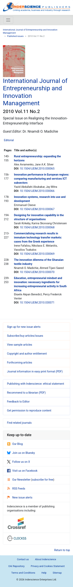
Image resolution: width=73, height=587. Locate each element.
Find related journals (19, 422)
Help (44, 572)
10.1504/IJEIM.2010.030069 (37, 253)
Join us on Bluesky (21, 452)
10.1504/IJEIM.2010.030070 (37, 272)
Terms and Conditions (23, 572)
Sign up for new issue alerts (23, 326)
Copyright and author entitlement (27, 353)
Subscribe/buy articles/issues (25, 335)
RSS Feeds (16, 488)
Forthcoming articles (19, 362)
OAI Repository (16, 566)
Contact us (23, 559)
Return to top (62, 550)
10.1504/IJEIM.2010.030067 (37, 209)
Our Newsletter (19, 479)
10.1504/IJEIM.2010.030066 (37, 190)
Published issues (15, 36)
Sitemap (57, 572)
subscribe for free (42, 479)
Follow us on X (18, 461)
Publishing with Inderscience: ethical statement (35, 383)
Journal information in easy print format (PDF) (35, 371)
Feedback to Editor (18, 401)
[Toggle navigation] (8, 20)
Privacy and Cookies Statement (48, 566)
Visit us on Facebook (22, 470)
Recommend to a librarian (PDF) (26, 392)
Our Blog (15, 443)
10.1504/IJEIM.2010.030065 (37, 168)
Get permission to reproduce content (29, 410)
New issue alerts (19, 497)
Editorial (9, 140)
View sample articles (19, 344)
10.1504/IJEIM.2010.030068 (37, 227)
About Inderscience (45, 559)
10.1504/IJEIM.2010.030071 (37, 302)
